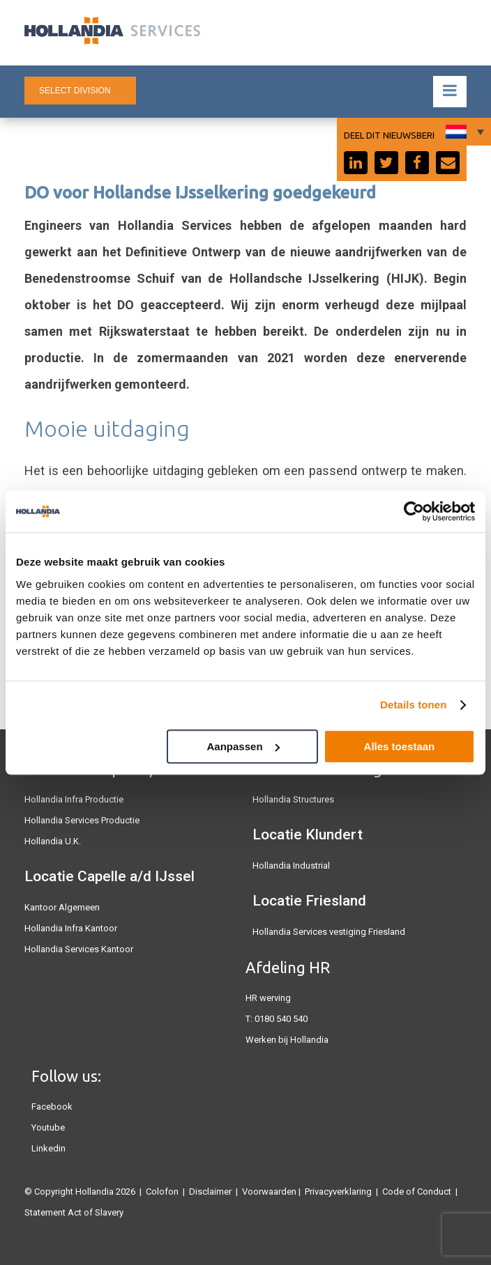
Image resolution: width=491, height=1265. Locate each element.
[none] (463, 132)
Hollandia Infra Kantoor (70, 928)
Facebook (52, 1106)
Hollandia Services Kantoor (78, 949)
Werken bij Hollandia (286, 1039)
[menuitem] (463, 132)
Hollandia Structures (293, 799)
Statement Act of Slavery (73, 1212)
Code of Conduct (416, 1191)
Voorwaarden (269, 1191)
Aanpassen (243, 746)
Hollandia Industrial (291, 865)
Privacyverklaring (338, 1191)
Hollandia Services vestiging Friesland (328, 931)
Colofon (162, 1191)
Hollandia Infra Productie (73, 799)
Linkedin (48, 1148)
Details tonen (413, 705)
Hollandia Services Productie (81, 820)
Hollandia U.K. (52, 841)
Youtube (48, 1127)
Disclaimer (210, 1191)
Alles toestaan (399, 746)
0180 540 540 (281, 1019)
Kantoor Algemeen (62, 907)
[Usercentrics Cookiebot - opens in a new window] (414, 511)
